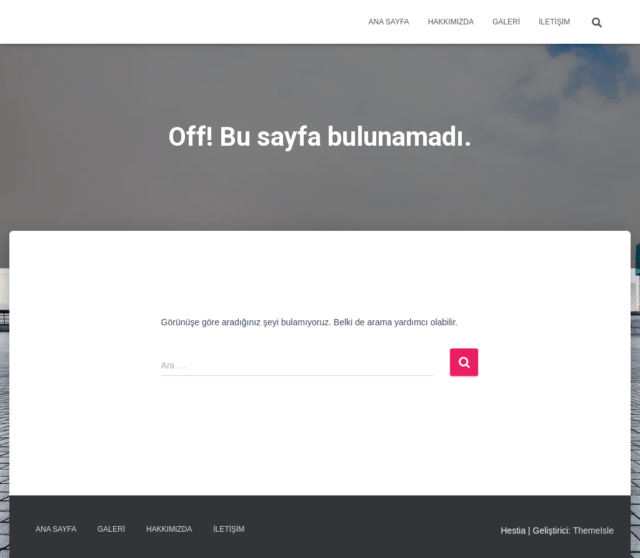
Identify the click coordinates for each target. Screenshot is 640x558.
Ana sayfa (388, 22)
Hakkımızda (451, 22)
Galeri (506, 22)
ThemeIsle (593, 530)
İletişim (554, 22)
